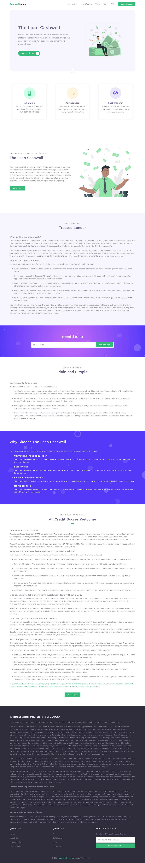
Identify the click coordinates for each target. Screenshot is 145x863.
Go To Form (17, 188)
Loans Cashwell (42, 684)
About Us (72, 4)
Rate (105, 4)
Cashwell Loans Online (24, 684)
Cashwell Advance (115, 684)
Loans (18, 4)
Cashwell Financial (97, 684)
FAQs (113, 4)
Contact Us (58, 846)
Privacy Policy (16, 842)
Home (12, 834)
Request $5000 (30, 53)
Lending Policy (16, 846)
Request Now (104, 345)
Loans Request (127, 4)
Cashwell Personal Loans (76, 684)
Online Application (116, 846)
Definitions (57, 838)
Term (97, 4)
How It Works (86, 4)
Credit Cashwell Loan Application (54, 686)
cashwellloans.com (67, 858)
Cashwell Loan (57, 684)
